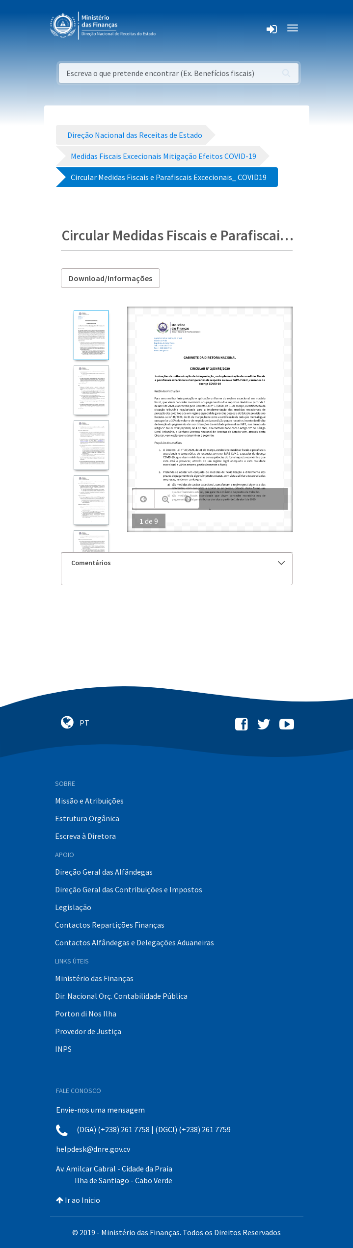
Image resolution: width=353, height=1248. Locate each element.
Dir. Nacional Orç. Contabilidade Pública (121, 996)
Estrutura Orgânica (87, 818)
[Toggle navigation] (171, 28)
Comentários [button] (178, 562)
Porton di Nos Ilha (85, 1013)
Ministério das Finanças (94, 978)
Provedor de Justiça (88, 1031)
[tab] (176, 563)
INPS (63, 1049)
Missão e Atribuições (89, 801)
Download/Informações (110, 278)
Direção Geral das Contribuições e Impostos (128, 889)
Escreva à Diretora (85, 836)
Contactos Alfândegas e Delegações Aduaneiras (134, 942)
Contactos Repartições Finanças (109, 925)
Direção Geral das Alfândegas (104, 872)
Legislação (73, 907)
